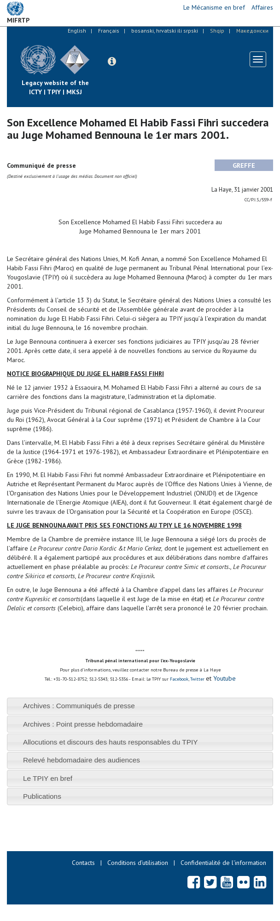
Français (108, 30)
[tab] (140, 706)
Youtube (223, 678)
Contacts (83, 862)
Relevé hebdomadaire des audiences (81, 760)
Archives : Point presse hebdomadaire (83, 724)
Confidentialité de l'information (223, 862)
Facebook (179, 679)
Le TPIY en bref (47, 778)
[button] (112, 61)
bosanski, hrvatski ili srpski (164, 30)
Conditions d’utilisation (137, 862)
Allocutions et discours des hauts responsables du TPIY (110, 742)
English (77, 30)
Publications (42, 796)
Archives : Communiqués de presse (79, 706)
